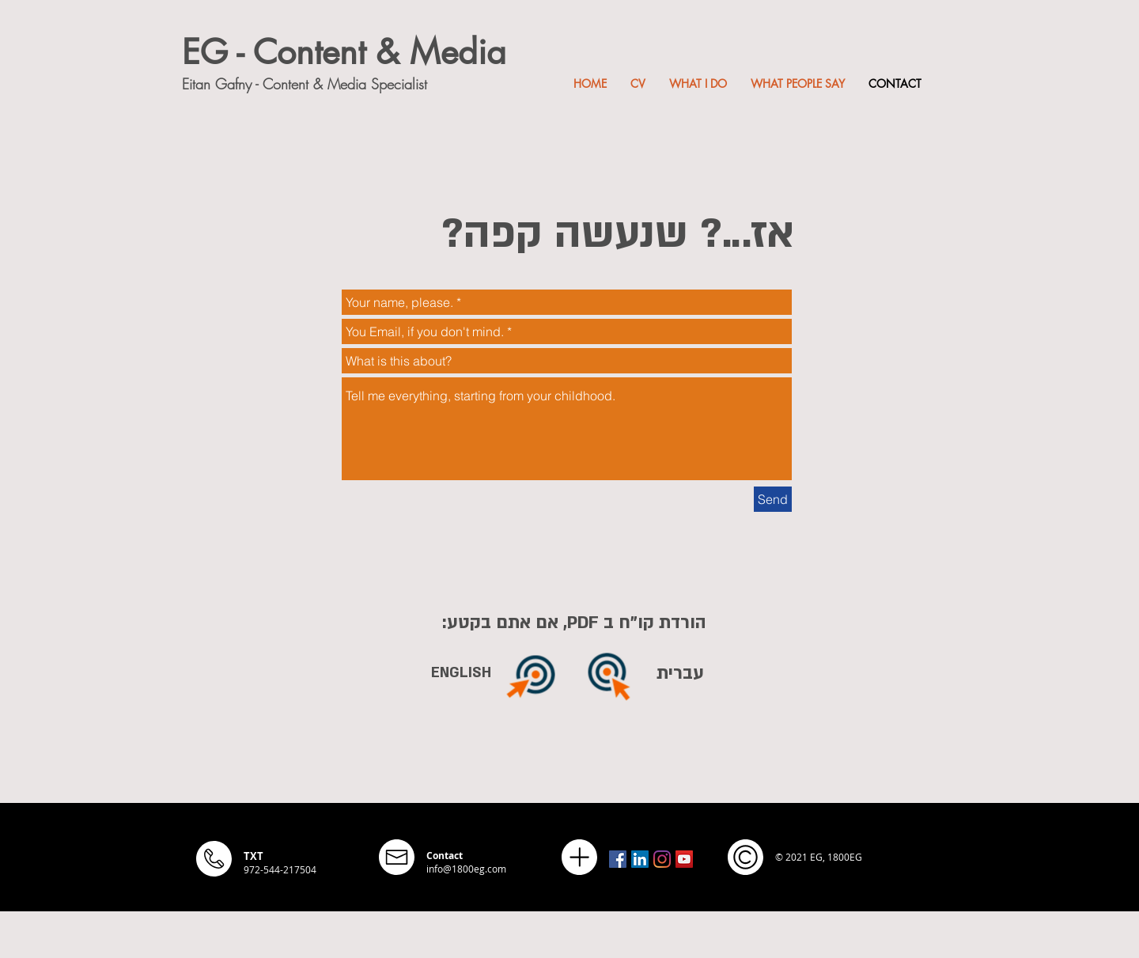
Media (458, 52)
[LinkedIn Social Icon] (640, 859)
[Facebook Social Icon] (617, 859)
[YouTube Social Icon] (684, 859)
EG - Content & (296, 52)
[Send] (773, 499)
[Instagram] (662, 859)
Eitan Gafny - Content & (254, 83)
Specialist (399, 83)
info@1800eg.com (466, 868)
